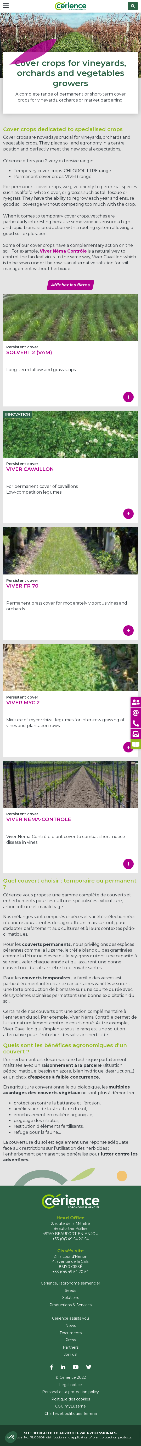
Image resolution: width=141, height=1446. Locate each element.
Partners (70, 1347)
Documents (71, 1333)
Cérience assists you (70, 1318)
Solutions (70, 1297)
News (70, 1325)
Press (70, 1340)
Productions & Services (70, 1305)
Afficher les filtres (70, 284)
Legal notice (70, 1384)
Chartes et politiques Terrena (70, 1413)
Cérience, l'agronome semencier (70, 1283)
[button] (11, 1437)
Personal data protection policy (70, 1391)
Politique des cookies (70, 1399)
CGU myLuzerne (70, 1406)
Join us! (70, 1354)
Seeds (70, 1290)
